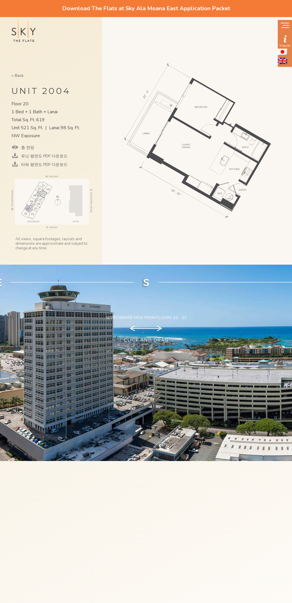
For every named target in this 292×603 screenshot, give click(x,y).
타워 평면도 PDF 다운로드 (44, 164)
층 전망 (27, 147)
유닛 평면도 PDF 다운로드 (44, 156)
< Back (17, 75)
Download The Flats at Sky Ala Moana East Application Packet (146, 8)
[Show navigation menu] (285, 26)
